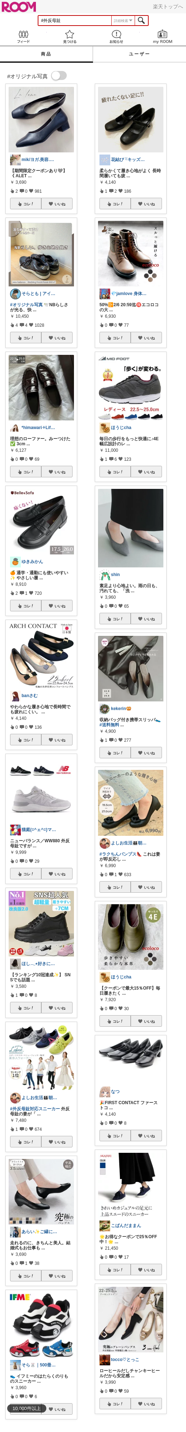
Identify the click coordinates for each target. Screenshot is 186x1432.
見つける (70, 36)
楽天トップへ (168, 6)
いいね (60, 204)
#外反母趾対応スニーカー (35, 1108)
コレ (28, 204)
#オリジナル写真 (26, 304)
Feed (23, 36)
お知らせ (116, 36)
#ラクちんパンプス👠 (120, 854)
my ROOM (163, 36)
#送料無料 (109, 724)
